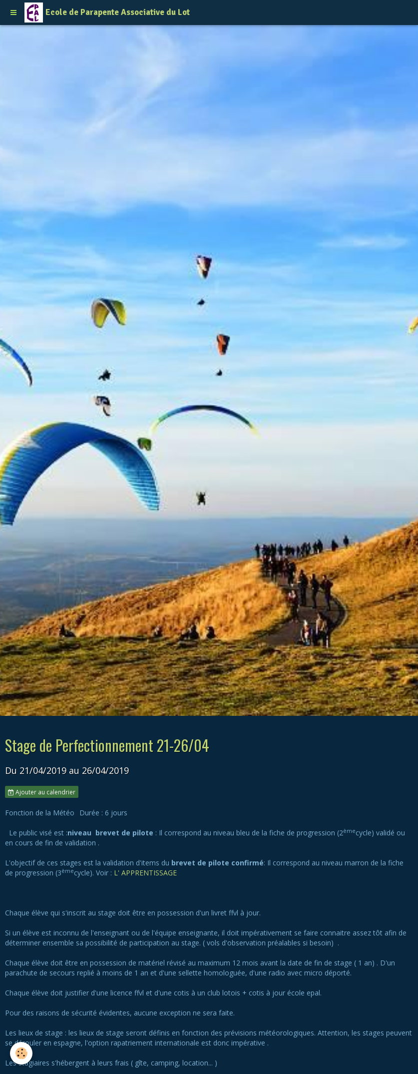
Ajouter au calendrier (41, 792)
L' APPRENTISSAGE (145, 872)
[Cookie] (21, 1053)
